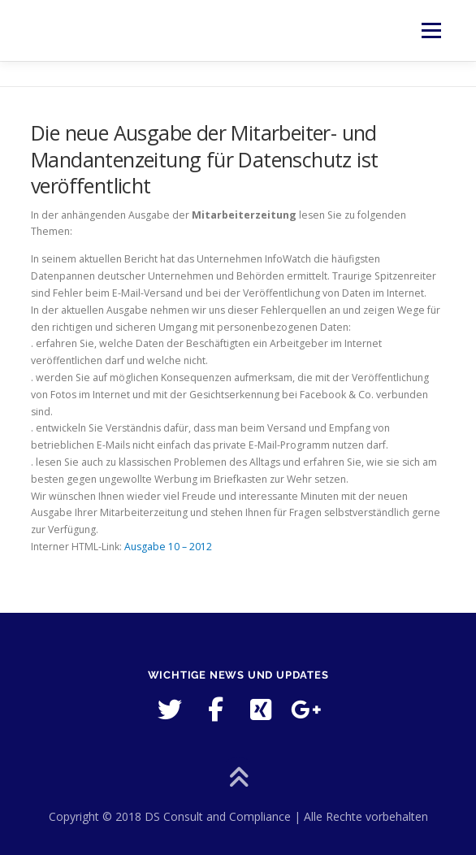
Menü (430, 30)
